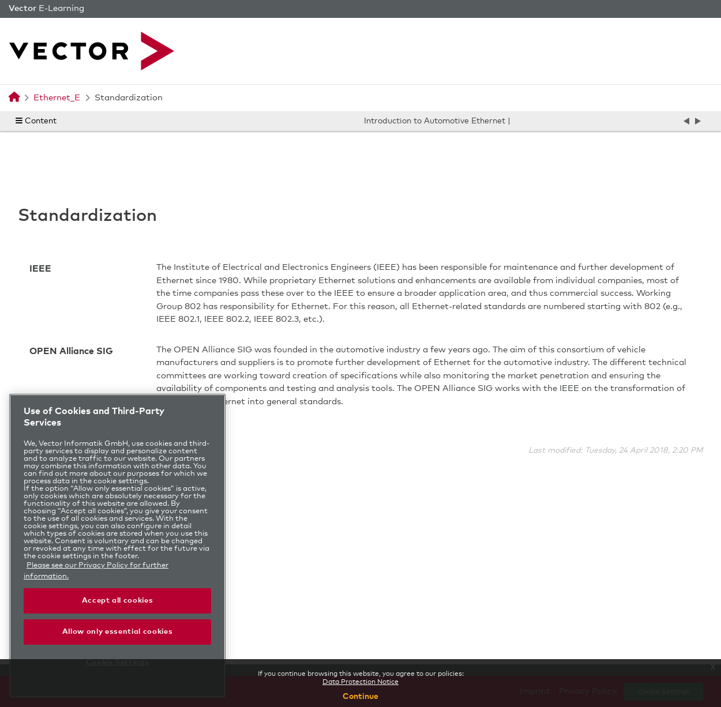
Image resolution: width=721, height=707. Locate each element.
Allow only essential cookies (117, 631)
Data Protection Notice (360, 682)
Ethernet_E (56, 97)
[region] (117, 546)
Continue (360, 697)
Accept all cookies (117, 600)
